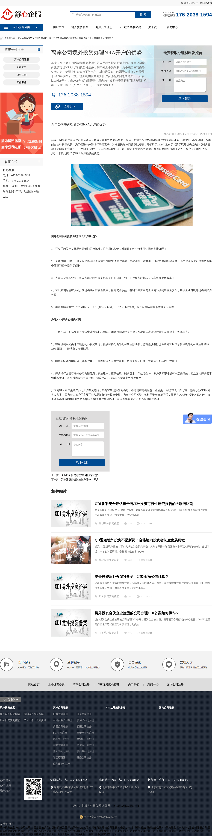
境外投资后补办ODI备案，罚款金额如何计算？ (132, 577)
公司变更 (21, 67)
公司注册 (52, 831)
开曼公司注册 (84, 714)
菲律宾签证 (32, 834)
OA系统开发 (169, 827)
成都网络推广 (199, 831)
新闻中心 (172, 27)
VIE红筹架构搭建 (130, 27)
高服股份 (73, 827)
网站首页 (58, 27)
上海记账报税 (38, 831)
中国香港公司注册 (63, 720)
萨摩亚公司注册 (85, 745)
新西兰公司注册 (85, 751)
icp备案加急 (124, 827)
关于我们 (154, 27)
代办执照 (83, 827)
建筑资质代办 (46, 834)
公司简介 (5, 780)
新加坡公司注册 (85, 720)
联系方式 (5, 790)
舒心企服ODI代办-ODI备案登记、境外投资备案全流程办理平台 (47, 38)
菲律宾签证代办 (16, 834)
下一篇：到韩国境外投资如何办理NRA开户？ (76, 479)
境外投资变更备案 (109, 560)
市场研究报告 (138, 827)
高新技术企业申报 (182, 831)
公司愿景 (5, 785)
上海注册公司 (163, 831)
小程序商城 (95, 827)
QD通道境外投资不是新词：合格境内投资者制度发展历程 (140, 540)
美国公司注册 (60, 726)
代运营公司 (24, 831)
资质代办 (47, 827)
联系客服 (208, 3)
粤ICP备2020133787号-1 (126, 806)
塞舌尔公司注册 (61, 751)
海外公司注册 (23, 827)
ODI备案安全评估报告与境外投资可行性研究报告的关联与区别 (144, 504)
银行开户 (109, 38)
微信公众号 (189, 3)
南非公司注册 (60, 745)
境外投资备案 (79, 27)
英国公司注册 (84, 726)
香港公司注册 (109, 827)
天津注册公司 (148, 831)
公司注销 (21, 74)
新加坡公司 (92, 831)
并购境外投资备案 (109, 632)
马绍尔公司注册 (85, 739)
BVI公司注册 (60, 732)
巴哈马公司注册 (85, 732)
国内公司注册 (175, 684)
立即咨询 (69, 106)
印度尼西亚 (59, 757)
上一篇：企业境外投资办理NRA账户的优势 (75, 475)
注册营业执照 (77, 834)
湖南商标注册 (59, 827)
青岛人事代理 (183, 827)
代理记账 (62, 831)
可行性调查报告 (76, 831)
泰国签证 (36, 827)
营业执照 (135, 831)
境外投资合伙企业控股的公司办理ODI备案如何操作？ (137, 613)
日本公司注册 (60, 714)
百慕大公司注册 (61, 739)
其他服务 (98, 38)
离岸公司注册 (103, 27)
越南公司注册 (84, 757)
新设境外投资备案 (109, 523)
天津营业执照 (121, 831)
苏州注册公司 (154, 827)
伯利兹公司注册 (61, 763)
